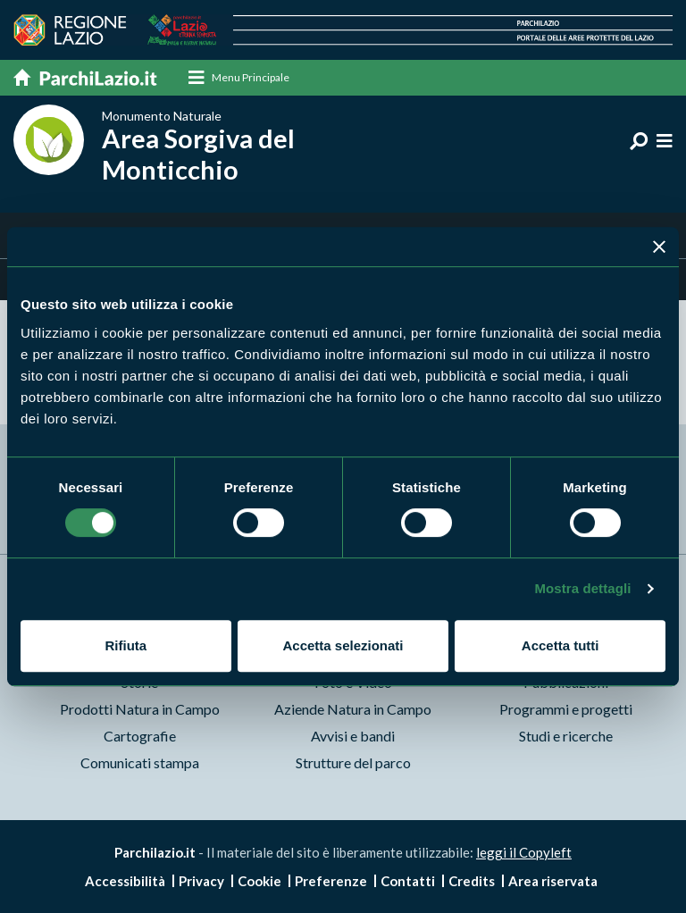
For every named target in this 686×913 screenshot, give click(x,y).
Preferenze (331, 881)
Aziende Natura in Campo (352, 708)
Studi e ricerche (566, 735)
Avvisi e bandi (353, 735)
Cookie (259, 881)
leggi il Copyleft (524, 852)
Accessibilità (125, 881)
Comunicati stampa (139, 762)
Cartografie (140, 735)
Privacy (201, 881)
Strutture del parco (353, 762)
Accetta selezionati (342, 645)
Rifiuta (125, 645)
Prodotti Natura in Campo (140, 708)
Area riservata (553, 881)
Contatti (408, 881)
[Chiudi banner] (659, 246)
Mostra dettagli (582, 588)
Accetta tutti (560, 645)
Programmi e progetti (565, 708)
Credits (471, 881)
